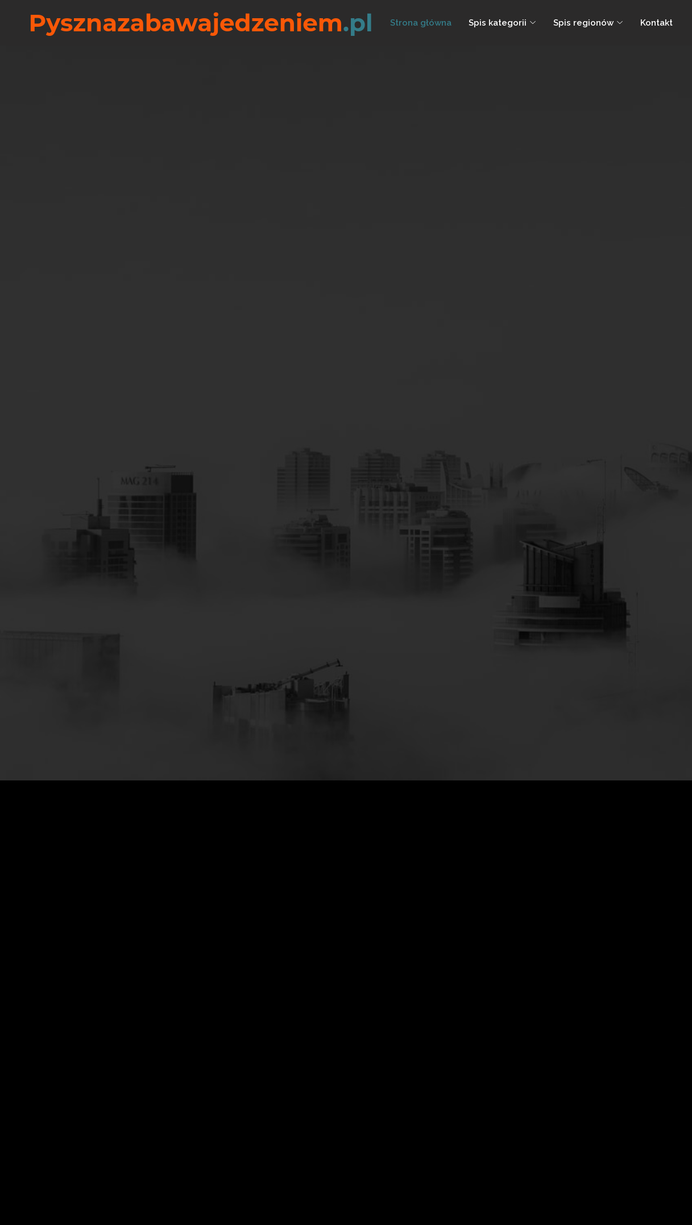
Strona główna (420, 23)
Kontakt (656, 23)
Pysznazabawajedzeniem (201, 23)
